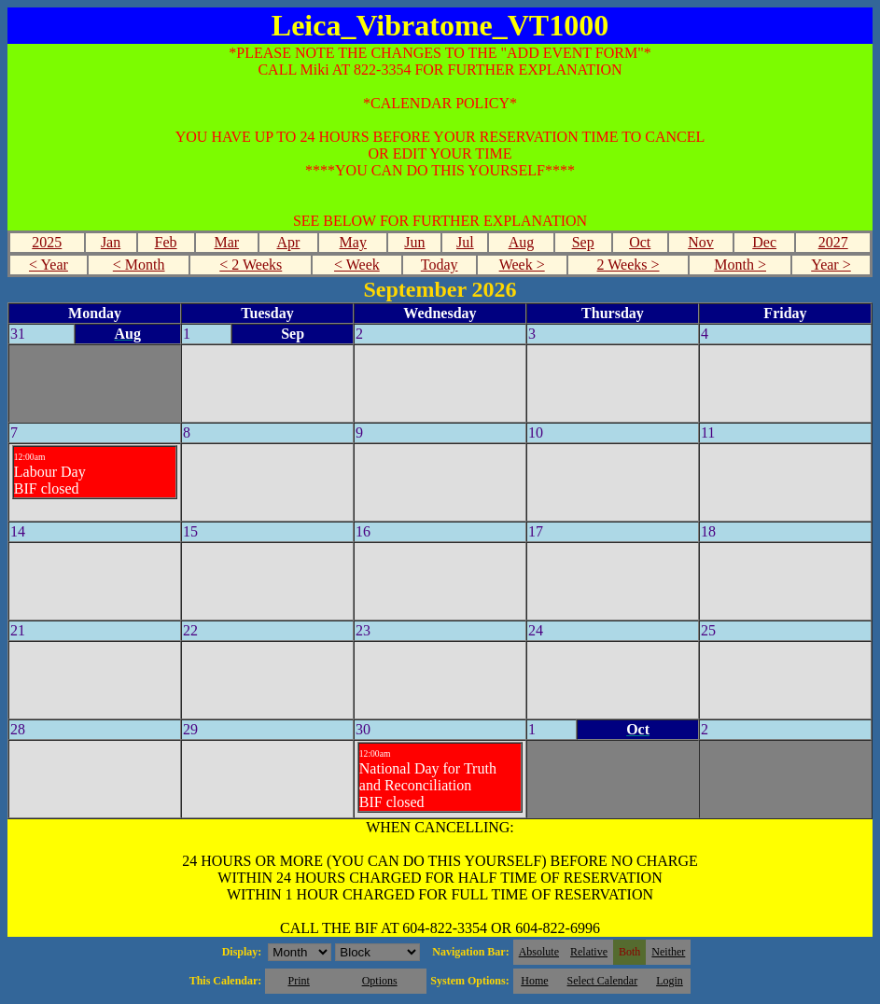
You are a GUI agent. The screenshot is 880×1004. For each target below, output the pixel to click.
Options (380, 980)
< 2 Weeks (250, 264)
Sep (583, 242)
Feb (166, 242)
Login (669, 980)
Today (439, 264)
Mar (226, 242)
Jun (414, 242)
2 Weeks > (628, 264)
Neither (668, 951)
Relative (589, 951)
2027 (833, 242)
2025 (47, 242)
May (353, 242)
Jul (465, 242)
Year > (831, 264)
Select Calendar (602, 980)
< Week (357, 264)
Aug (522, 242)
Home (534, 980)
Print (298, 980)
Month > (740, 264)
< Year (48, 264)
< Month (139, 264)
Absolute (539, 951)
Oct (639, 242)
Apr (288, 242)
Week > (522, 264)
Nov (701, 242)
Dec (764, 242)
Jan (110, 242)
